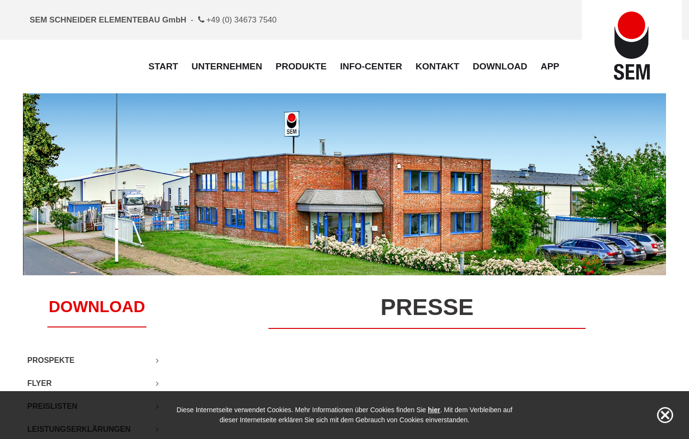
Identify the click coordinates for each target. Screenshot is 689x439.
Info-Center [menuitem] (371, 66)
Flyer (39, 383)
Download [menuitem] (500, 66)
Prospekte (51, 360)
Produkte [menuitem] (301, 66)
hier (434, 410)
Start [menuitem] (163, 66)
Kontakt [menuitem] (437, 66)
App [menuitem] (550, 66)
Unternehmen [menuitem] (226, 66)
